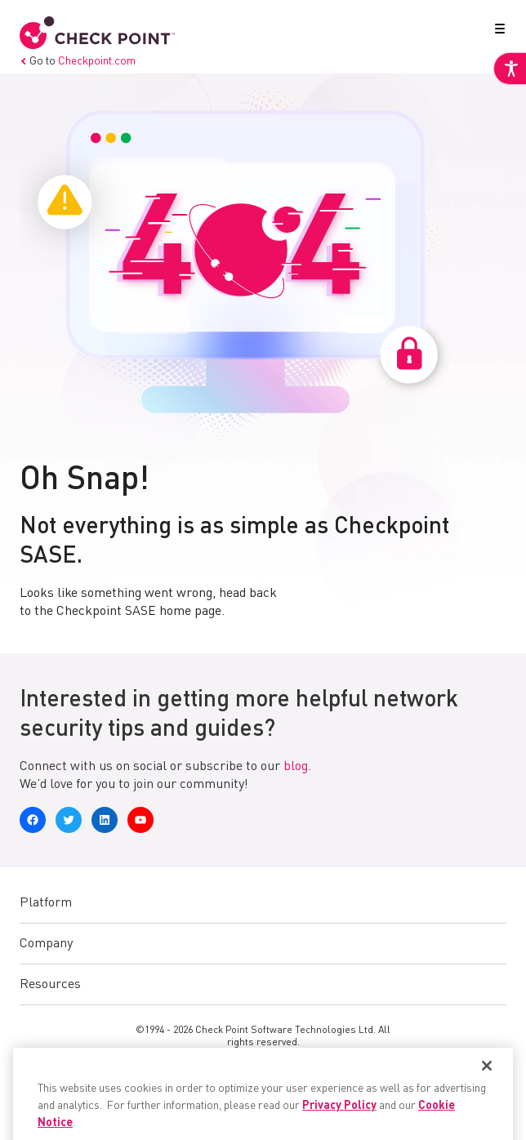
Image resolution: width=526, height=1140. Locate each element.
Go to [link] (78, 61)
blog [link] (295, 766)
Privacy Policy (339, 1123)
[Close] (487, 1084)
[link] (509, 68)
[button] (496, 32)
